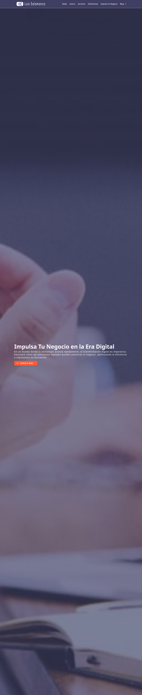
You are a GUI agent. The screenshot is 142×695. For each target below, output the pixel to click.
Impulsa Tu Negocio (109, 4)
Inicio (64, 4)
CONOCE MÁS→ (27, 363)
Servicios (81, 4)
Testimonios (93, 4)
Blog (122, 4)
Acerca (72, 4)
